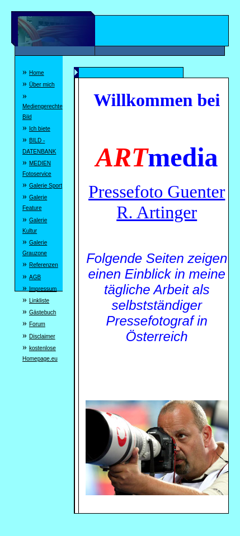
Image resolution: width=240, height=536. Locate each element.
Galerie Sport (45, 186)
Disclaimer (42, 336)
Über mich (42, 85)
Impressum (43, 289)
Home (36, 73)
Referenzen (43, 265)
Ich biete (39, 129)
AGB (35, 277)
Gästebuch (42, 312)
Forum (37, 324)
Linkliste (39, 301)
